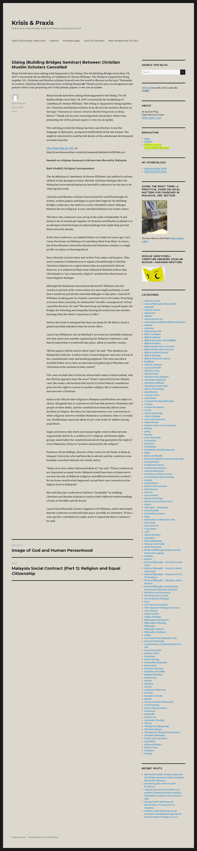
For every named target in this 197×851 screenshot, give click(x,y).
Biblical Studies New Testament (159, 346)
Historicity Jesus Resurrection (158, 501)
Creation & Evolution (154, 407)
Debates (148, 428)
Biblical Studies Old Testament (159, 349)
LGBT (147, 532)
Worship (148, 753)
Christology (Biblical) (154, 383)
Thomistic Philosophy (154, 735)
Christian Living (152, 371)
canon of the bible (152, 368)
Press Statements (152, 650)
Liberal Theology (152, 535)
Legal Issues (150, 529)
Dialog (147, 431)
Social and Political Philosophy (158, 702)
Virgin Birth (149, 741)
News (14, 111)
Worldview (149, 750)
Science (54, 40)
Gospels (148, 480)
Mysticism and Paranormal (157, 592)
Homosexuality (71, 40)
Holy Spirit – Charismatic (156, 507)
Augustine (149, 328)
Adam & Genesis (152, 301)
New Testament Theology (156, 598)
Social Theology (152, 705)
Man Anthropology (153, 541)
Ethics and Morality (153, 456)
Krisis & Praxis (33, 22)
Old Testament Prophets (156, 605)
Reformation (150, 665)
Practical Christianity (154, 641)
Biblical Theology (152, 355)
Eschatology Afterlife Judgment (159, 450)
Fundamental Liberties (155, 468)
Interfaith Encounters (154, 513)
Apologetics (150, 313)
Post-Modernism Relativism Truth (160, 638)
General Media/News (154, 471)
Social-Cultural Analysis (155, 708)
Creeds (147, 410)
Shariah (148, 699)
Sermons (148, 693)
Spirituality (149, 714)
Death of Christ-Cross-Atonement (160, 425)
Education (149, 444)
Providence (149, 656)
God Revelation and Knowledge (159, 477)
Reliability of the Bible (154, 671)
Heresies (148, 492)
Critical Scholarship (153, 413)
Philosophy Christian (154, 629)
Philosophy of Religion (155, 632)
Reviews (148, 681)
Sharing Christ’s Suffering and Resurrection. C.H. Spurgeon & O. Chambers (159, 805)
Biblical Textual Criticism (156, 352)
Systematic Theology (154, 720)
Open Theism (150, 611)
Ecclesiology (150, 440)
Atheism (148, 325)
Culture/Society (151, 422)
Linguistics (149, 538)
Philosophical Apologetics (156, 620)
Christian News (151, 374)
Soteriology (149, 711)
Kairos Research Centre (155, 171)
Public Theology (152, 659)
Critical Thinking (152, 416)
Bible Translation (152, 334)
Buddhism (149, 361)
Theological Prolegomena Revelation (162, 732)
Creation (148, 404)
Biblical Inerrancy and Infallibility (160, 340)
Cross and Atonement (154, 419)
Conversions (150, 398)
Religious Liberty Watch (155, 168)
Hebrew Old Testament (155, 486)
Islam (147, 516)
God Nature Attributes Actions (158, 474)
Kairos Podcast (151, 526)
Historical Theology (153, 498)
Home (147, 138)
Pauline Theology (152, 617)
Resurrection (150, 677)
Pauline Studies (151, 614)
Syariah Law (150, 717)
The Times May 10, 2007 (60, 148)
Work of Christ (151, 747)
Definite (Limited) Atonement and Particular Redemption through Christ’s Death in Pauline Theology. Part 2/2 (163, 814)
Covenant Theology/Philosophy (159, 401)
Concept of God (151, 395)
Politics (147, 635)
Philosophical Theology (155, 623)
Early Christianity (152, 437)
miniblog (148, 556)
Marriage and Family (154, 544)
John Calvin (149, 523)
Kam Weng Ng (18, 103)
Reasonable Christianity (155, 662)
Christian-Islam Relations (156, 377)
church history (151, 392)
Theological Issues (153, 729)
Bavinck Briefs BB (152, 331)
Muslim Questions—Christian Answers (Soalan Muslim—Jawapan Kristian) (162, 259)
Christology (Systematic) (156, 386)
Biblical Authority (152, 337)
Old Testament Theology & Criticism (161, 608)
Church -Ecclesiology (154, 389)
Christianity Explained (155, 380)
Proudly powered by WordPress (43, 837)
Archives (148, 142)
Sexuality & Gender (153, 696)
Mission (148, 559)
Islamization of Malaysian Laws (159, 519)
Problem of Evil (151, 653)
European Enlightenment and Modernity (164, 459)
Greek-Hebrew (151, 483)
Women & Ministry (153, 744)
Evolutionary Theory (154, 465)
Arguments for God (153, 319)
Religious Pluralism (153, 674)
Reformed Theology (154, 668)
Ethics (147, 453)
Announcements (152, 310)
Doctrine (148, 434)
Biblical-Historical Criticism (157, 358)
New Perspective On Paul (123, 40)
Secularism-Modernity (155, 690)
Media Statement (152, 547)
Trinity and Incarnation (155, 738)
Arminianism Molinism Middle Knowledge (164, 322)
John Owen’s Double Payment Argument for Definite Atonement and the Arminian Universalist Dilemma (164, 777)
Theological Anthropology (156, 726)
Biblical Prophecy (152, 343)
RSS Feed (146, 88)
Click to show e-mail (151, 118)
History (147, 504)
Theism (148, 723)
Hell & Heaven (151, 489)
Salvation (148, 684)
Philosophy (149, 626)
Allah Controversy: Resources (29, 40)
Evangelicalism (151, 462)
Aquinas (148, 316)
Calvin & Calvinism (94, 40)
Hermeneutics (151, 495)
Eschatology (150, 447)
